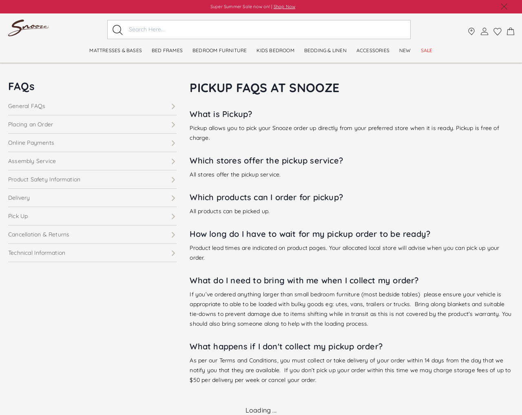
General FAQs (92, 106)
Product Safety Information (92, 179)
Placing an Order (92, 124)
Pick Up (92, 216)
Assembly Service (92, 161)
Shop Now (285, 6)
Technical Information (92, 252)
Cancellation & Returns (92, 234)
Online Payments (92, 142)
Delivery (92, 197)
